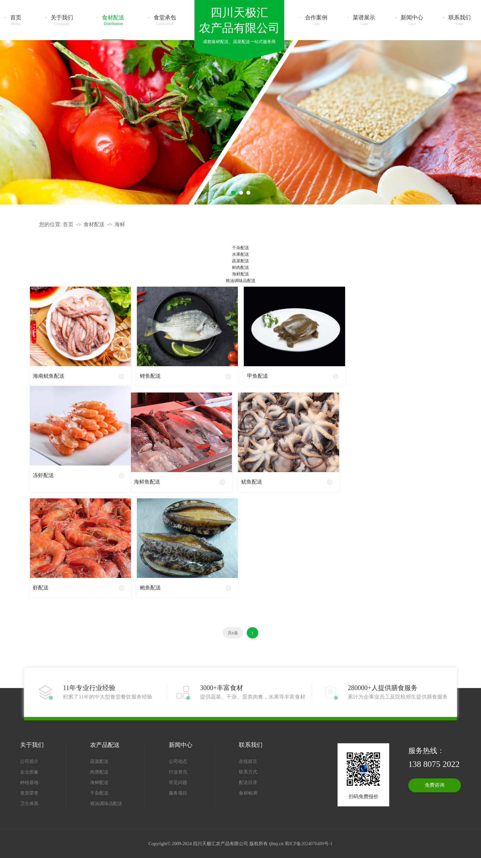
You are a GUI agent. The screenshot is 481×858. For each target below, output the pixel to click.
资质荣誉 (29, 793)
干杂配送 (240, 247)
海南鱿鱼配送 (48, 376)
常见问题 (178, 782)
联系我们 (459, 20)
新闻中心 (412, 20)
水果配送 (240, 254)
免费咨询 (434, 785)
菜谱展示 (364, 20)
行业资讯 (178, 772)
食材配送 (113, 20)
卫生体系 (29, 803)
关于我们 (62, 20)
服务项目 (178, 793)
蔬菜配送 (240, 260)
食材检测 (248, 793)
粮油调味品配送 (241, 280)
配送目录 (248, 782)
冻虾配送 (43, 475)
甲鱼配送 (257, 376)
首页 (15, 20)
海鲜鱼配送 (147, 482)
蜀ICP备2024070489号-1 (308, 843)
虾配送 (41, 587)
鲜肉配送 (240, 267)
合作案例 (316, 20)
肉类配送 (99, 772)
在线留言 (248, 761)
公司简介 (29, 761)
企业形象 (29, 772)
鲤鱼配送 (150, 376)
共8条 (233, 633)
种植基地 (29, 782)
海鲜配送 (240, 274)
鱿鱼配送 (251, 482)
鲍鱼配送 (150, 587)
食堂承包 (165, 20)
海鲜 (119, 224)
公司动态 (178, 761)
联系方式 (248, 772)
